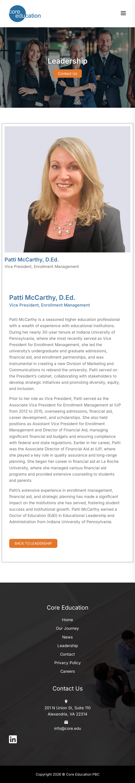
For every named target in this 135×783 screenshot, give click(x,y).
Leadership (67, 645)
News (67, 637)
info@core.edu (67, 728)
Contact (67, 654)
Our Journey (67, 628)
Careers (67, 671)
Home (67, 619)
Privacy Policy (67, 662)
